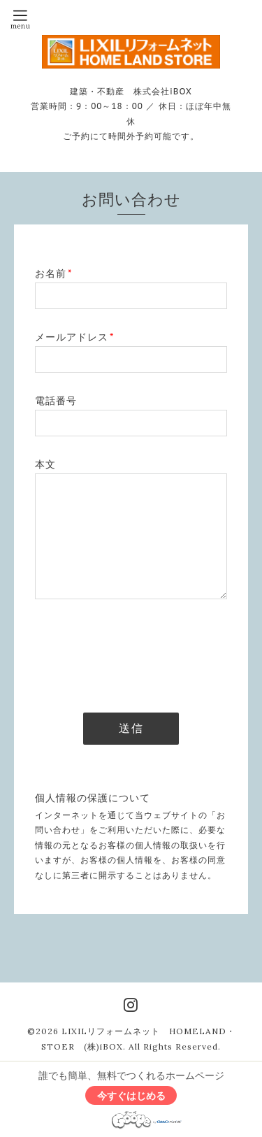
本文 (45, 464)
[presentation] (141, 651)
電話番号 (56, 400)
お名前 (53, 273)
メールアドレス (74, 337)
